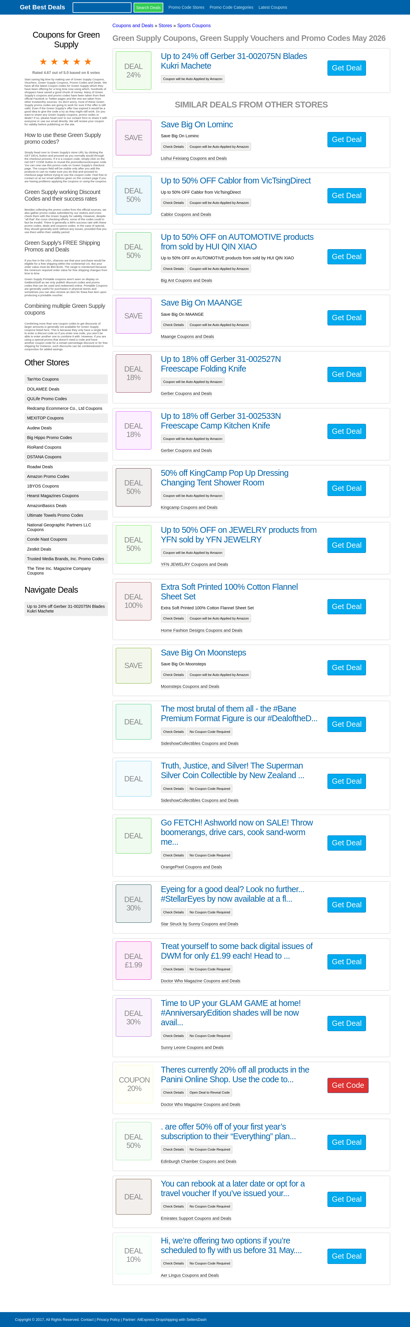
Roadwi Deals (40, 466)
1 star (43, 61)
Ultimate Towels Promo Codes (55, 515)
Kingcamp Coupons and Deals (189, 507)
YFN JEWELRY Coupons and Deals (194, 564)
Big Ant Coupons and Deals (186, 280)
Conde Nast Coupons (47, 539)
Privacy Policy (108, 1319)
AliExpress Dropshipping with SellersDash (171, 1319)
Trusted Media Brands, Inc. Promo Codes (65, 558)
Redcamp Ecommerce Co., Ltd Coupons (64, 408)
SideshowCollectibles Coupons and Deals (200, 743)
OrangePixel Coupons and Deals (191, 867)
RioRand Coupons (44, 447)
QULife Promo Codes (47, 398)
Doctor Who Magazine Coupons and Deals (201, 981)
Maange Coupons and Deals (187, 336)
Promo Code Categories (231, 7)
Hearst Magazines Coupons (53, 495)
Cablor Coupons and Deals (186, 214)
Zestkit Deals (39, 549)
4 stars (77, 61)
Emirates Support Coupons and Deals (196, 1218)
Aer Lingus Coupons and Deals (190, 1275)
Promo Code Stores (186, 7)
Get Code (348, 1085)
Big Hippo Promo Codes (49, 437)
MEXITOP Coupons (45, 418)
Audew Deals (39, 428)
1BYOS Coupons (43, 486)
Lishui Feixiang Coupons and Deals (194, 158)
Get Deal (347, 68)
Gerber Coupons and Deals (186, 393)
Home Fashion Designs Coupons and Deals (202, 630)
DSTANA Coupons (44, 457)
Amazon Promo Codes (48, 476)
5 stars (88, 61)
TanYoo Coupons (43, 379)
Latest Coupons (273, 7)
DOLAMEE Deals (43, 389)
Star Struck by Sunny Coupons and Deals (200, 924)
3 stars (66, 61)
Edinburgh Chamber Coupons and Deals (198, 1161)
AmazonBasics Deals (47, 505)
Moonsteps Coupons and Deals (190, 686)
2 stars (54, 61)
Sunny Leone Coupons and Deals (192, 1047)
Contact (87, 1319)
